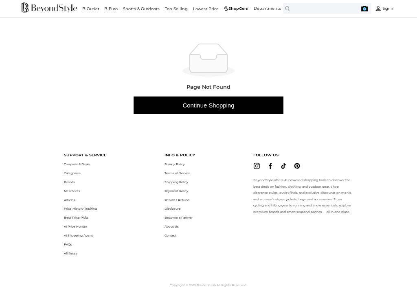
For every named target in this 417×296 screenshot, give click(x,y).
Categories (72, 173)
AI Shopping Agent (78, 235)
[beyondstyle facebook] (270, 165)
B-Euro (111, 9)
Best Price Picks (76, 217)
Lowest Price (206, 9)
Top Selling (176, 9)
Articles (69, 200)
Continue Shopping (209, 105)
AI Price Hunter (75, 226)
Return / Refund (177, 200)
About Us (172, 226)
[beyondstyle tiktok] (283, 165)
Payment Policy (176, 191)
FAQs (68, 244)
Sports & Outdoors (141, 9)
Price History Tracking (80, 208)
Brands (69, 182)
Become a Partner (179, 217)
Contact (170, 235)
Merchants (72, 191)
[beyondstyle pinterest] (297, 165)
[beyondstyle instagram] (256, 165)
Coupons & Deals (77, 164)
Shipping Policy (176, 182)
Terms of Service (178, 173)
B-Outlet (90, 9)
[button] (85, 155)
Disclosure (173, 208)
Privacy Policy (175, 164)
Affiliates (70, 253)
